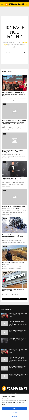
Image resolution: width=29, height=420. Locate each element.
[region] (14, 407)
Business (4, 272)
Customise (14, 412)
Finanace (4, 76)
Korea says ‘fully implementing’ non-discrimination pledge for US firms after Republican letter (13, 236)
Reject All (14, 416)
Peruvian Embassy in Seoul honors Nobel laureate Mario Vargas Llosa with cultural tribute (13, 94)
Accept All (14, 408)
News (4, 133)
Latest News (7, 71)
